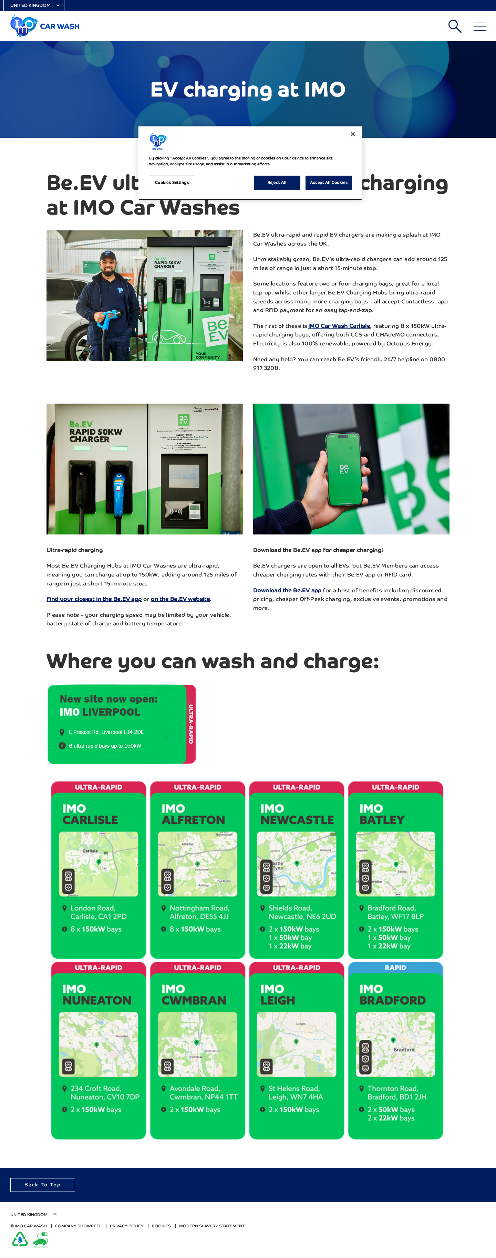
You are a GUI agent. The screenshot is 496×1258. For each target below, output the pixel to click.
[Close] (352, 134)
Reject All (277, 182)
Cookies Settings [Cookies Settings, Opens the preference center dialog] (172, 182)
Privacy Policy (127, 1226)
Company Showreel (78, 1226)
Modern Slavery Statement (212, 1226)
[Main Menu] (479, 26)
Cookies (161, 1226)
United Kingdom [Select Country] (30, 5)
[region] (250, 163)
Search (455, 26)
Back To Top (42, 1185)
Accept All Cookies (329, 182)
